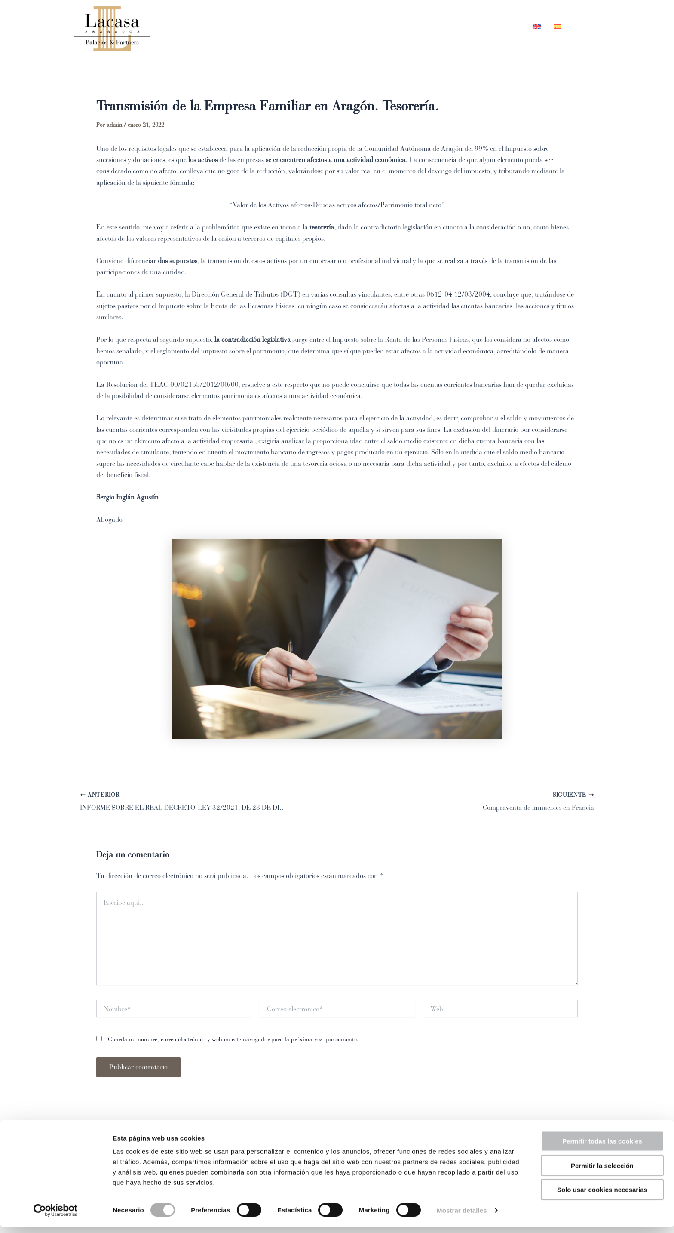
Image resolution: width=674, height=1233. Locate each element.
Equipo (370, 26)
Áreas (417, 26)
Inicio (328, 26)
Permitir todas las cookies (602, 1146)
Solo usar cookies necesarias (602, 1195)
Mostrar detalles (462, 1216)
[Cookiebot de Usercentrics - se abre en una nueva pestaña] (55, 1216)
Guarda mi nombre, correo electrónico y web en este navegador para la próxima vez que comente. (233, 1040)
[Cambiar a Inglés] (537, 27)
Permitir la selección (602, 1171)
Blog (457, 26)
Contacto (500, 26)
